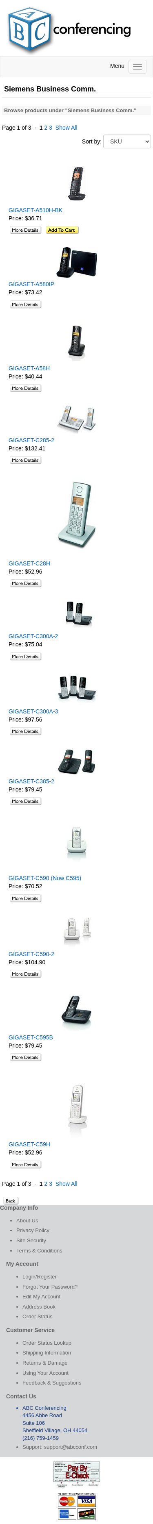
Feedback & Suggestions (52, 1383)
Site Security (31, 1240)
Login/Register (39, 1277)
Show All (66, 127)
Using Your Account (45, 1373)
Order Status (37, 1316)
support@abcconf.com (70, 1447)
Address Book (38, 1307)
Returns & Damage (45, 1363)
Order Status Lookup (46, 1343)
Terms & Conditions (39, 1251)
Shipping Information (46, 1353)
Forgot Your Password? (50, 1287)
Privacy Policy (32, 1230)
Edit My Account (41, 1297)
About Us (27, 1220)
